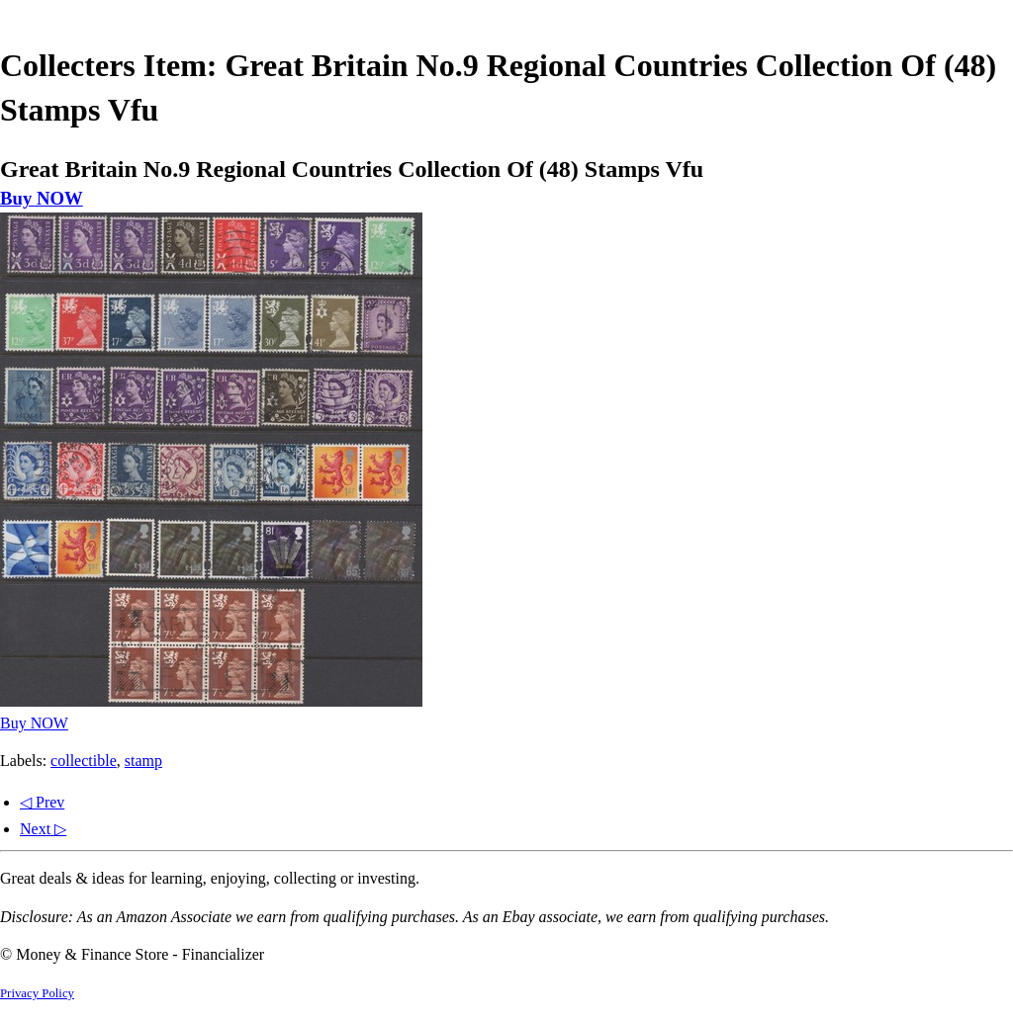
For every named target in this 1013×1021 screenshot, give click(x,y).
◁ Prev (42, 802)
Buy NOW (41, 198)
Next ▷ (43, 828)
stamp (143, 760)
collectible (83, 760)
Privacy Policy (37, 993)
